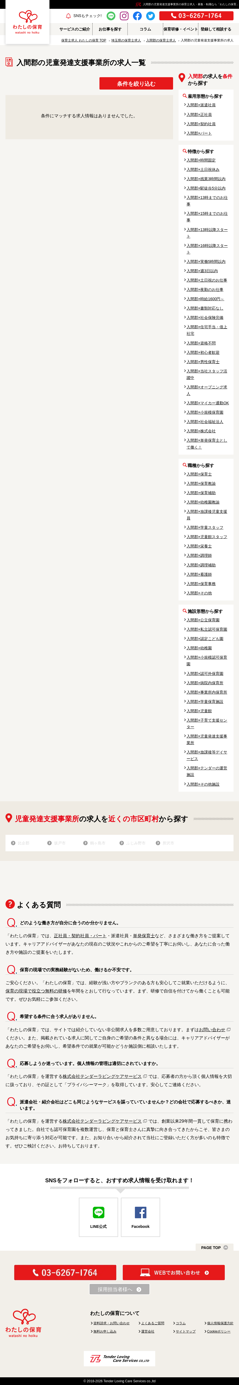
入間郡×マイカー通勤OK (208, 403)
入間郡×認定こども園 (205, 638)
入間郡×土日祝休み (203, 169)
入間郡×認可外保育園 (205, 673)
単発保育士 (144, 935)
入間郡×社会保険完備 (205, 317)
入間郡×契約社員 (201, 124)
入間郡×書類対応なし (205, 308)
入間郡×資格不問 (201, 343)
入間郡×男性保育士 (203, 362)
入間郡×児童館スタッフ (207, 537)
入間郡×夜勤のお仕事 (205, 289)
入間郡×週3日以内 (202, 271)
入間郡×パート (199, 133)
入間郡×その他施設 (203, 784)
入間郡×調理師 (199, 555)
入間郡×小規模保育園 (205, 412)
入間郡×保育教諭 (201, 483)
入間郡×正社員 (199, 114)
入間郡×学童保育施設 (205, 701)
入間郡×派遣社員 (201, 105)
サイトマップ (186, 1331)
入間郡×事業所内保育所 (207, 692)
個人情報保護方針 (220, 1323)
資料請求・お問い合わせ (111, 1323)
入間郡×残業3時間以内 (206, 179)
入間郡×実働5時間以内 (206, 261)
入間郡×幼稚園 (199, 648)
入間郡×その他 (199, 593)
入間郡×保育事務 (201, 584)
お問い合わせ (212, 1029)
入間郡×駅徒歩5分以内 (206, 188)
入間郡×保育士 (199, 474)
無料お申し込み (104, 1331)
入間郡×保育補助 (201, 493)
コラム (181, 1323)
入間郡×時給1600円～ (205, 299)
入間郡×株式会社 (201, 431)
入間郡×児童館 (199, 711)
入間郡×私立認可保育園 (207, 629)
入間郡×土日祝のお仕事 (207, 280)
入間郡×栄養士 (199, 546)
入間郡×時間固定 (201, 160)
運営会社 (147, 1331)
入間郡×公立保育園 (203, 620)
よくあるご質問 (152, 1323)
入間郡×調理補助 (201, 565)
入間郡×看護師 (199, 574)
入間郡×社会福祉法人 (205, 421)
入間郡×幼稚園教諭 (203, 502)
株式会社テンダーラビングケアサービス (102, 1076)
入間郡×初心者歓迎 (203, 352)
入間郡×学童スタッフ (205, 527)
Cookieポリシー (218, 1331)
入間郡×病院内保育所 (205, 683)
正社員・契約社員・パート (80, 935)
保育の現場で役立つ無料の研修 (36, 991)
